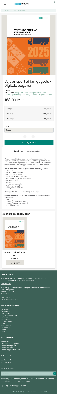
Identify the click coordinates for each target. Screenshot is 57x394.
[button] (29, 142)
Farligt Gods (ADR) (21, 93)
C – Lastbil (35, 95)
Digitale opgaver (45, 95)
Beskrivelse (18, 151)
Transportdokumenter (37, 93)
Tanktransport (10, 95)
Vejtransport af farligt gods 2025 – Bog (20, 252)
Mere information (33, 151)
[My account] (52, 3)
